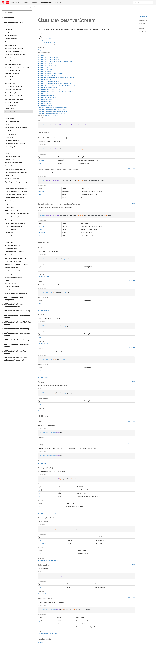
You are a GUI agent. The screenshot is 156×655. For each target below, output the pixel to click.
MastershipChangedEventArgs (15, 169)
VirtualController (11, 283)
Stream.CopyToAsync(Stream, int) (49, 59)
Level (7, 153)
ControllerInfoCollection (13, 86)
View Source (131, 138)
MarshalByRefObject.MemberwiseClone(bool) (53, 107)
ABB (46, 115)
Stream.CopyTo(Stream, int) (47, 65)
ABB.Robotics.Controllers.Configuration (13, 298)
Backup (7, 32)
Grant (7, 124)
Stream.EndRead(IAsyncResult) (48, 79)
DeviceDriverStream (38, 7)
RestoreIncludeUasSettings (14, 226)
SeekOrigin (42, 543)
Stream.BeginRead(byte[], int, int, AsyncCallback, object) (56, 77)
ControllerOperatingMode (14, 99)
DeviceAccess (9, 108)
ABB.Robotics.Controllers (21, 7)
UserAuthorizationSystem (13, 277)
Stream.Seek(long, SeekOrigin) (48, 560)
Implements (142, 31)
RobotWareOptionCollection (14, 252)
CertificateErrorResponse (13, 51)
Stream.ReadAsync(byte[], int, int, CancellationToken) (55, 83)
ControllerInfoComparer (13, 89)
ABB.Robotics (9, 18)
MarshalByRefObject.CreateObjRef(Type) (51, 113)
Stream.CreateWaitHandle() (47, 75)
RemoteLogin (9, 207)
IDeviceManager (10, 134)
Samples (35, 2)
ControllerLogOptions (12, 93)
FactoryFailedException (13, 121)
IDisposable (42, 50)
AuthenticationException (13, 26)
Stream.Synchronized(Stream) (48, 97)
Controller (8, 61)
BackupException (11, 39)
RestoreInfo (9, 233)
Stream (44, 41)
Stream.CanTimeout (44, 101)
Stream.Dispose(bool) (45, 69)
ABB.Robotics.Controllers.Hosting (16, 329)
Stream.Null (41, 55)
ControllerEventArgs (12, 74)
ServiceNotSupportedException (15, 258)
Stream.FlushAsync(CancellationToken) (50, 73)
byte (39, 490)
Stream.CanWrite (43, 344)
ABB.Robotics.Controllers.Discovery (17, 311)
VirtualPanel (9, 290)
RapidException (10, 185)
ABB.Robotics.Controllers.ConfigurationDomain (13, 305)
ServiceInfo (9, 255)
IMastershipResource (12, 140)
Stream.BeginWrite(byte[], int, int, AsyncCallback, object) (56, 85)
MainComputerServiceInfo (14, 163)
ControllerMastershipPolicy (14, 96)
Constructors (142, 23)
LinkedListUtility (10, 159)
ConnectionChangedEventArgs (15, 54)
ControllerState (10, 105)
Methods (141, 28)
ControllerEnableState (12, 70)
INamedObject (10, 147)
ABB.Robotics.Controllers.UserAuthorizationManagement (15, 359)
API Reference (46, 2)
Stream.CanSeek (43, 310)
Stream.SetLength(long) (46, 594)
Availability (9, 29)
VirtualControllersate (12, 287)
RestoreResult (10, 239)
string (40, 163)
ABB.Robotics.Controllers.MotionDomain (16, 345)
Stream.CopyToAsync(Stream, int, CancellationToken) (55, 61)
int (39, 235)
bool (39, 270)
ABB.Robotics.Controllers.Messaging (17, 340)
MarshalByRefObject (47, 39)
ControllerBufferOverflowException (17, 67)
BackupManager (10, 42)
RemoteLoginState (11, 210)
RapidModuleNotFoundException (16, 188)
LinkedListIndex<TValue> (13, 156)
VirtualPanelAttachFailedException (16, 293)
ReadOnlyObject (10, 201)
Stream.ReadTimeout (45, 103)
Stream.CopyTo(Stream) (46, 63)
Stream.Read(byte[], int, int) (47, 513)
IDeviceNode (9, 137)
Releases (58, 2)
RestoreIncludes (10, 229)
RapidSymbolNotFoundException (16, 194)
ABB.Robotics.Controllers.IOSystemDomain (17, 334)
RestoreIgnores (10, 220)
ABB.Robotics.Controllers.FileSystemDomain (17, 323)
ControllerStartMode (12, 102)
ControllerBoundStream (13, 64)
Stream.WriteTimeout (45, 105)
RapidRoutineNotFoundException (16, 191)
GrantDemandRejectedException (16, 128)
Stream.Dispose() (43, 67)
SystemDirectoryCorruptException (16, 264)
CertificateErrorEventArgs (14, 48)
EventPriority (9, 118)
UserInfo (8, 280)
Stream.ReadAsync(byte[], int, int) (49, 81)
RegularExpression (11, 204)
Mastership (9, 166)
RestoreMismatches (11, 236)
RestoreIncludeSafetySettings (15, 223)
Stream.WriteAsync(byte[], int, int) (49, 89)
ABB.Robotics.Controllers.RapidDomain (15, 352)
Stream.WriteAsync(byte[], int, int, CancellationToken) (55, 91)
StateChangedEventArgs (13, 261)
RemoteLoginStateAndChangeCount (17, 213)
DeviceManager (10, 115)
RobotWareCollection (12, 245)
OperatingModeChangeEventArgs (16, 182)
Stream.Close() (43, 440)
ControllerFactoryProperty (14, 80)
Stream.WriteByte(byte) (46, 95)
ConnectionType (10, 58)
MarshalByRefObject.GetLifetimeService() (51, 109)
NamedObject (9, 175)
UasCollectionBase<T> (12, 271)
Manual (26, 2)
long (39, 371)
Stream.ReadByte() (44, 93)
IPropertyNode (10, 150)
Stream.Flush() (42, 463)
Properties (142, 26)
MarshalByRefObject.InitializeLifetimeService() (53, 111)
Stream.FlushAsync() (44, 71)
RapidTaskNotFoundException (15, 198)
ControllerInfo (10, 83)
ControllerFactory (11, 77)
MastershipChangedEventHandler (16, 172)
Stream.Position (43, 411)
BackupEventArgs (11, 35)
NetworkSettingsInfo (12, 178)
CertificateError (10, 45)
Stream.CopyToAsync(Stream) (48, 57)
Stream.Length (43, 377)
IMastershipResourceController (15, 143)
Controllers (56, 115)
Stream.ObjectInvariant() (46, 99)
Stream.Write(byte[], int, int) (47, 633)
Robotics (50, 115)
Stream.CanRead (43, 277)
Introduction (15, 2)
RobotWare (9, 242)
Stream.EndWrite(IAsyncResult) (48, 87)
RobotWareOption (11, 248)
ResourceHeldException (13, 217)
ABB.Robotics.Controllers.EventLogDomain (17, 316)
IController (9, 131)
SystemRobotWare (11, 267)
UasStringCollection (12, 274)
